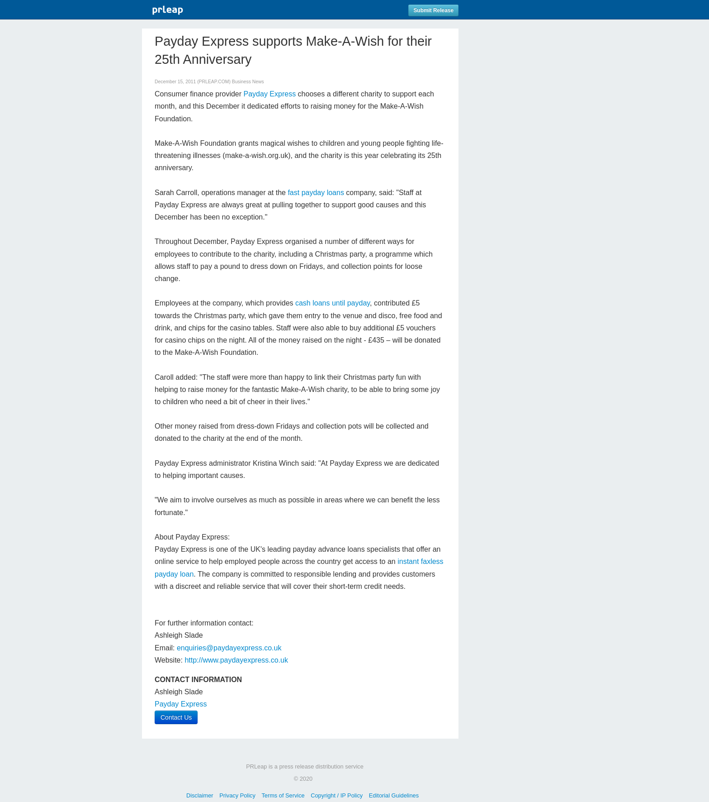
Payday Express (270, 94)
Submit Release (433, 10)
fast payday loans (316, 192)
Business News (248, 81)
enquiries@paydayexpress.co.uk (229, 648)
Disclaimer (199, 795)
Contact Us (176, 717)
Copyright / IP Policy (337, 795)
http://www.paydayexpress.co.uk (236, 660)
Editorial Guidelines (394, 795)
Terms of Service (282, 795)
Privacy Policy (237, 795)
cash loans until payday (332, 303)
